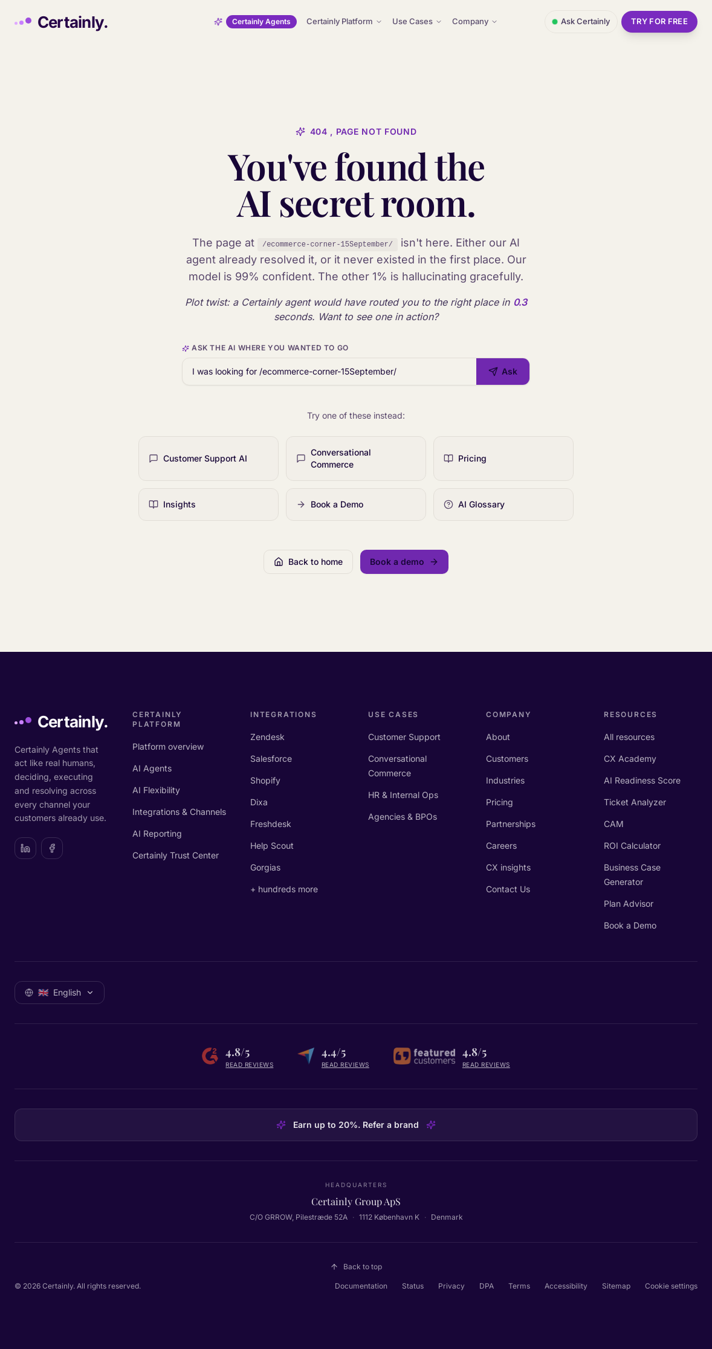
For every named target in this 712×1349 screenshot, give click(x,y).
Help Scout (272, 845)
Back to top (356, 1266)
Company (475, 21)
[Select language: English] (60, 992)
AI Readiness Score (642, 780)
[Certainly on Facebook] (52, 848)
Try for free (659, 21)
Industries (505, 780)
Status (413, 1285)
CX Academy (630, 758)
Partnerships (511, 824)
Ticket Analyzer (635, 802)
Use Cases (417, 21)
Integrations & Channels (179, 812)
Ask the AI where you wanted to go (265, 347)
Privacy (451, 1285)
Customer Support (404, 737)
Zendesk (267, 737)
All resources (629, 737)
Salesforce (271, 758)
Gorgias (265, 867)
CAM (614, 824)
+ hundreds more (284, 889)
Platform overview (168, 746)
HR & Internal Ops (403, 795)
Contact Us (508, 889)
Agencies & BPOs (402, 816)
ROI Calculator (632, 845)
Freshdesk (270, 824)
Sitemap (616, 1285)
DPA (486, 1285)
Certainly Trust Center (175, 855)
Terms (519, 1285)
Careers (501, 845)
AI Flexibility (156, 790)
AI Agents (152, 768)
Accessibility (566, 1285)
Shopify (265, 780)
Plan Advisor (628, 903)
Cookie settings (671, 1285)
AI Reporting (157, 833)
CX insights (508, 867)
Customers (507, 758)
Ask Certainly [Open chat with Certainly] (581, 21)
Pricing (499, 802)
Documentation (361, 1285)
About (498, 737)
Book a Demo (630, 925)
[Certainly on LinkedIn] (25, 848)
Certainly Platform (344, 21)
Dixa (259, 802)
